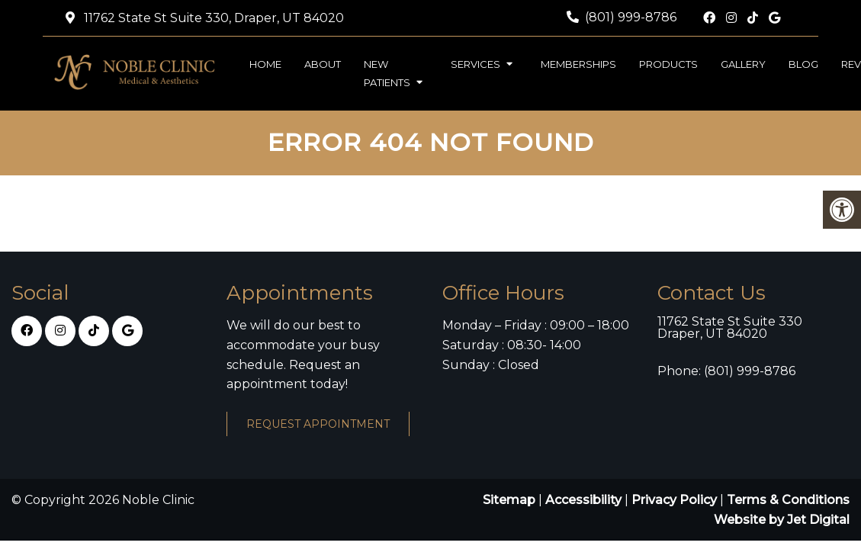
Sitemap (509, 500)
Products (668, 64)
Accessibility (583, 500)
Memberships (578, 64)
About (322, 64)
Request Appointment (318, 424)
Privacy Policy (675, 500)
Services (475, 64)
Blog (803, 64)
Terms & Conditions (788, 500)
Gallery (743, 64)
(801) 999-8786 (630, 17)
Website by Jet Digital (782, 519)
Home (265, 64)
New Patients (387, 73)
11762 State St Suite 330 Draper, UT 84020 (729, 328)
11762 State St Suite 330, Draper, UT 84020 (212, 18)
